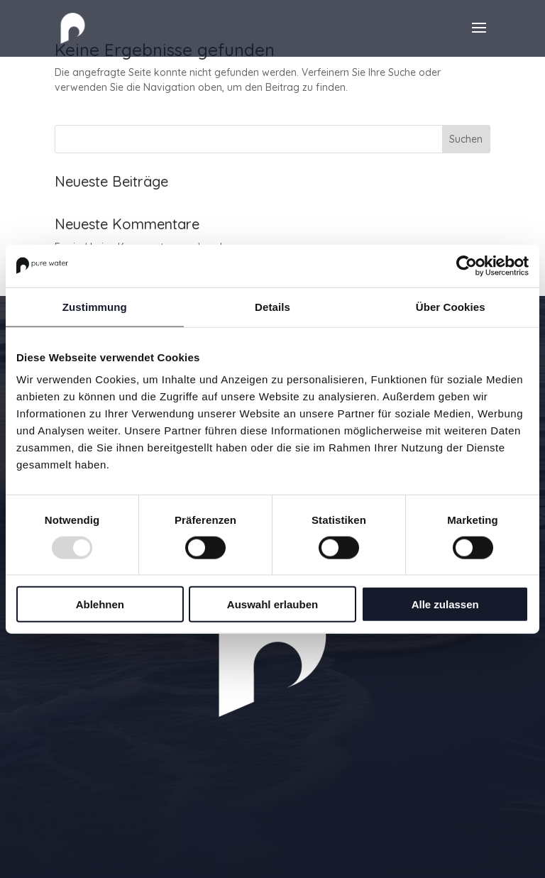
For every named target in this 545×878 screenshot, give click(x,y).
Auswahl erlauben (272, 604)
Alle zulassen (445, 604)
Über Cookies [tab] (450, 306)
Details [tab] (272, 306)
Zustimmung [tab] (94, 306)
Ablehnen (100, 604)
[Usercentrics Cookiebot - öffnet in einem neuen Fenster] (466, 265)
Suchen (466, 139)
